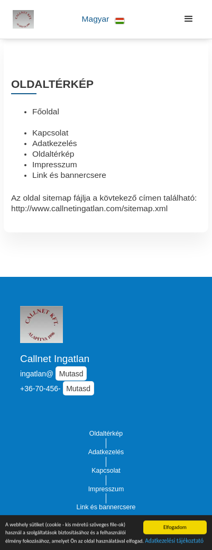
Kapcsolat (50, 132)
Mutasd (71, 373)
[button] (103, 19)
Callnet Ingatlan (54, 358)
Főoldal (45, 111)
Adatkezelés (54, 143)
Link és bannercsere (69, 174)
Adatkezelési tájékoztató (174, 541)
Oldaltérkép (53, 153)
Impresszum (54, 164)
